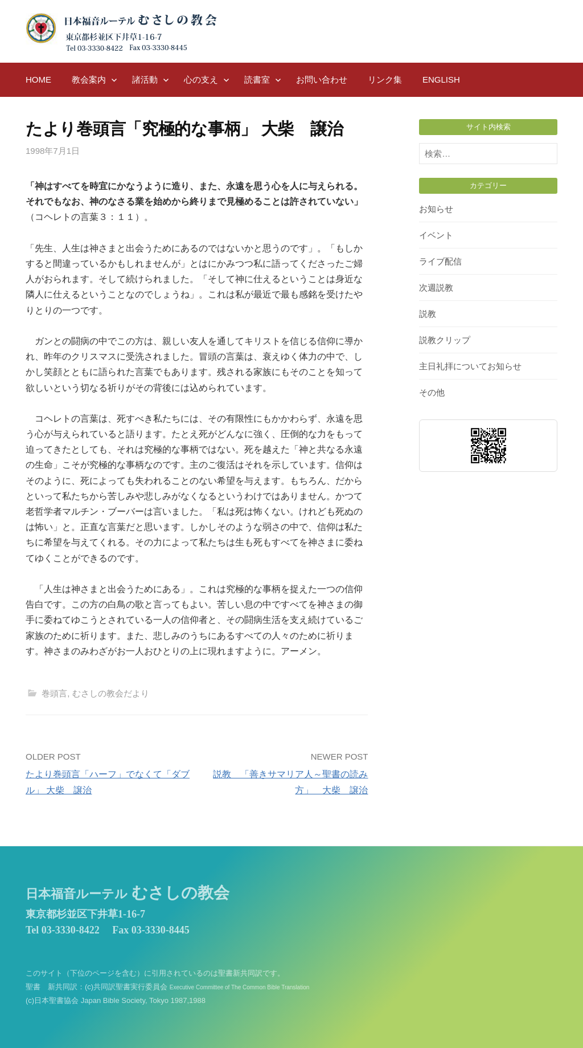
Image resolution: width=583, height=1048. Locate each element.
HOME (38, 79)
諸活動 (145, 79)
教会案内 (89, 79)
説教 (427, 314)
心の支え (201, 79)
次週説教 (436, 287)
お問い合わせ (321, 79)
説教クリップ (444, 340)
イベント (436, 235)
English (441, 79)
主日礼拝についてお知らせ (470, 366)
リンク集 (385, 79)
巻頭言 (54, 693)
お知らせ (436, 209)
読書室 (257, 79)
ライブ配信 (440, 261)
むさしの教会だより (110, 693)
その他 (432, 392)
